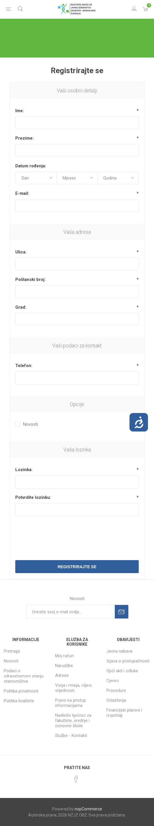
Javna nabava (119, 651)
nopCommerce (88, 809)
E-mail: (22, 193)
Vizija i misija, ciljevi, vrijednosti (73, 688)
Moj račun (64, 655)
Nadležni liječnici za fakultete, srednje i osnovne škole (73, 720)
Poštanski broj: (30, 279)
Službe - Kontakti (71, 735)
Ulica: (21, 252)
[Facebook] (76, 779)
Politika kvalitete (19, 700)
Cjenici (112, 680)
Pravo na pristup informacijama (70, 703)
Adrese (62, 675)
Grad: (20, 307)
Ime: (19, 110)
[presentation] (77, 534)
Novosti (30, 424)
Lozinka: (24, 469)
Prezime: (24, 138)
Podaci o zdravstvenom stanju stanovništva (24, 676)
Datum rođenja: (30, 165)
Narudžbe (64, 665)
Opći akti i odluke (122, 670)
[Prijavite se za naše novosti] (70, 611)
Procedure (116, 690)
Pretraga (12, 651)
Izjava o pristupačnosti (127, 661)
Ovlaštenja (116, 700)
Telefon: (23, 365)
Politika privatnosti (21, 691)
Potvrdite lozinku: (33, 497)
